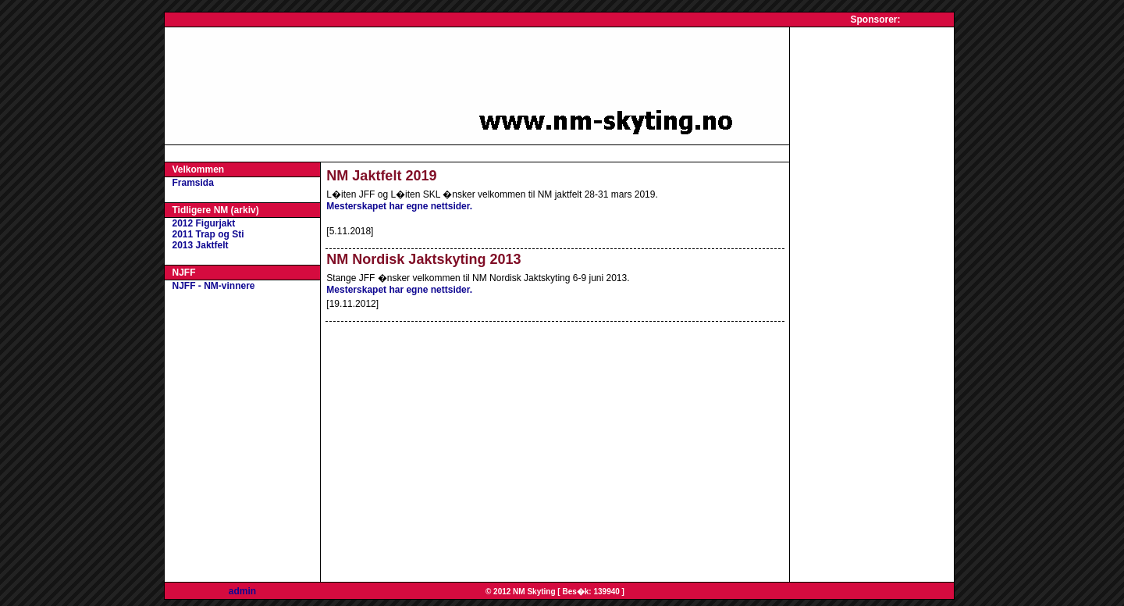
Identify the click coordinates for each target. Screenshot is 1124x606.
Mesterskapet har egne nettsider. (399, 206)
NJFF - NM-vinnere (214, 285)
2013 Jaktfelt (201, 245)
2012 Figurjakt (204, 223)
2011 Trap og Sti (208, 234)
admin (242, 591)
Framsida (193, 182)
